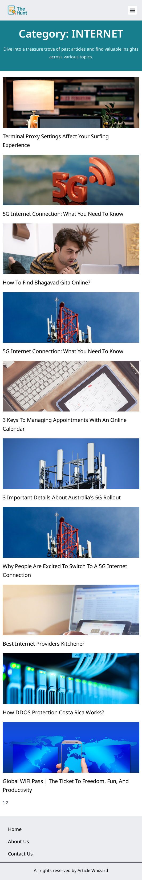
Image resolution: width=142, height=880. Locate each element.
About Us (18, 841)
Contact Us (20, 853)
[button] (132, 10)
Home (15, 829)
